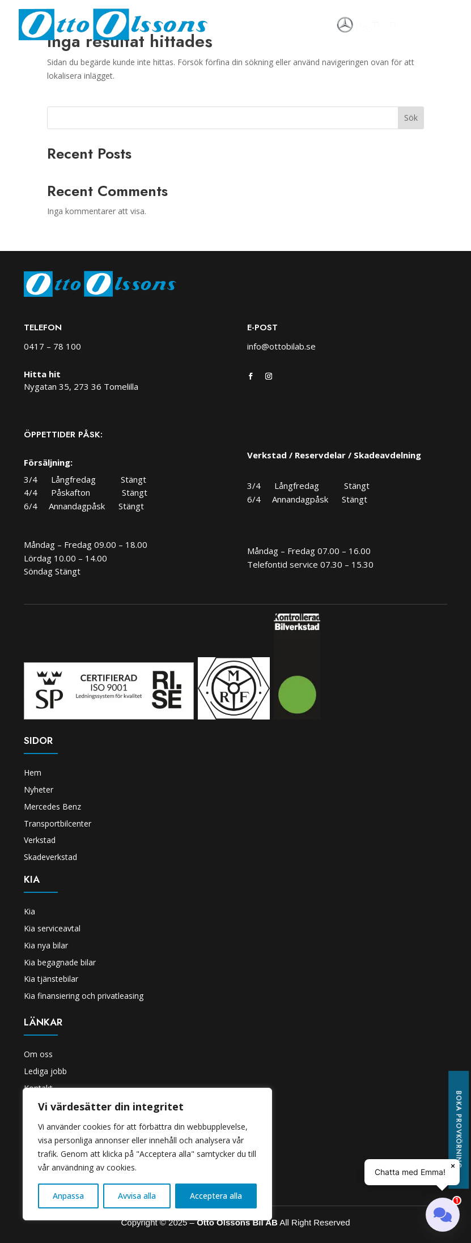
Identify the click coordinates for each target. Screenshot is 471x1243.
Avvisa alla (137, 1195)
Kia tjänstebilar (51, 978)
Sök (411, 117)
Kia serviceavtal (52, 928)
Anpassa (68, 1195)
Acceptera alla (216, 1195)
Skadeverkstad (50, 857)
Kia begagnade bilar (60, 962)
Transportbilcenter (57, 823)
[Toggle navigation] (411, 25)
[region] (147, 1154)
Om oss (38, 1054)
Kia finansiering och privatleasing (83, 995)
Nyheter (38, 789)
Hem (32, 772)
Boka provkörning (458, 1130)
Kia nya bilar (46, 945)
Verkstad (40, 840)
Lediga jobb (45, 1071)
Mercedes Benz (52, 806)
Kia (29, 911)
